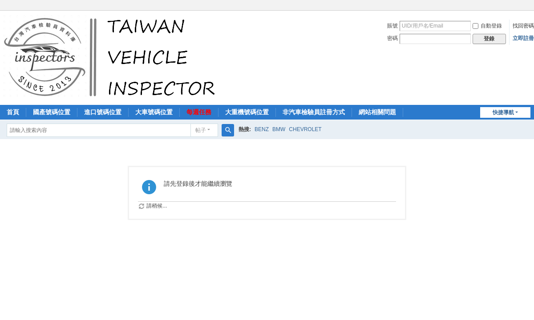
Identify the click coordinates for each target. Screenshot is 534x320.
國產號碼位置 (51, 112)
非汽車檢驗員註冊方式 (314, 112)
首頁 (13, 112)
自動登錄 (487, 26)
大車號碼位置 (154, 112)
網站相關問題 (377, 112)
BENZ (262, 129)
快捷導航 (503, 112)
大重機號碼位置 (247, 112)
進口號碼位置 (102, 112)
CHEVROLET (305, 129)
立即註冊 (523, 38)
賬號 (392, 26)
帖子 (200, 130)
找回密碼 (523, 26)
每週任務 (198, 112)
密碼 (392, 38)
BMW (278, 129)
